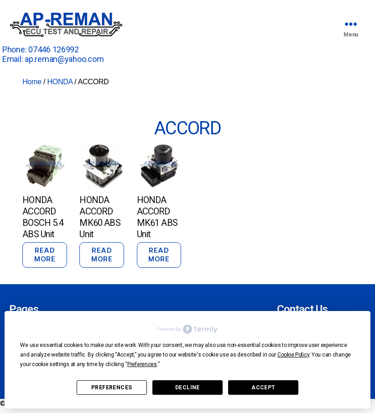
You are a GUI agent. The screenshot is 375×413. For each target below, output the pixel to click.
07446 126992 (53, 49)
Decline (187, 387)
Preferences (111, 387)
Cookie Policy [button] (293, 355)
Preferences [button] (142, 364)
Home (32, 82)
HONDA (60, 82)
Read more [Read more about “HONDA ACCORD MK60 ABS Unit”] (101, 254)
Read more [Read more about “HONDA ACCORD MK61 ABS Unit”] (158, 254)
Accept (263, 387)
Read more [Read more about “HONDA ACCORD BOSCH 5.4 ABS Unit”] (44, 254)
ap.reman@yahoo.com (64, 59)
